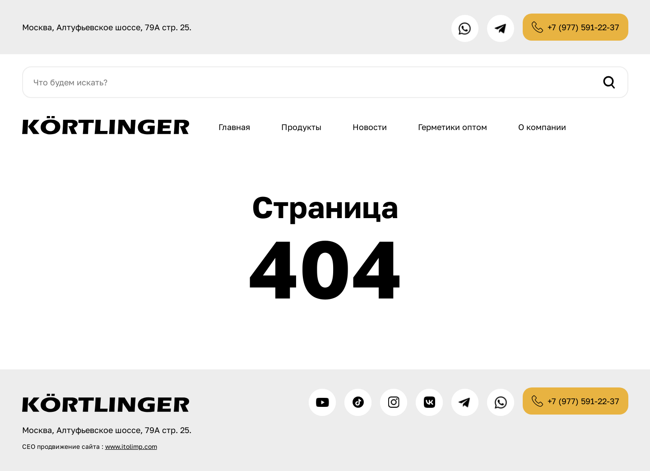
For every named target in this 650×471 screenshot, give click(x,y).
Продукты (301, 127)
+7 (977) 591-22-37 (583, 27)
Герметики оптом (452, 127)
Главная (234, 127)
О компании (542, 127)
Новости (370, 127)
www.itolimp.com (131, 446)
